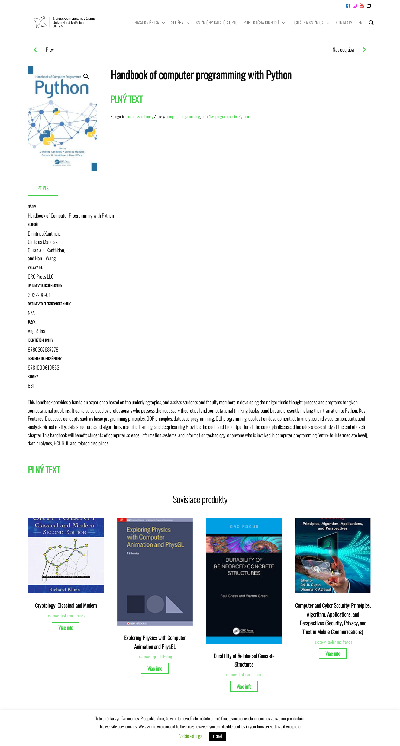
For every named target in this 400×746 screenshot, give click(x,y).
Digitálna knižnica (307, 22)
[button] (86, 76)
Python (244, 116)
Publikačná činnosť (261, 22)
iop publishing (162, 657)
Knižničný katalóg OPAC (216, 22)
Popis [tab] (43, 188)
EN (360, 22)
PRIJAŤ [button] (217, 736)
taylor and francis (73, 616)
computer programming (183, 116)
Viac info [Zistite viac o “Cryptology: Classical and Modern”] (65, 627)
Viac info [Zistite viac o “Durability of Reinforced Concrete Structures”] (244, 686)
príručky (208, 116)
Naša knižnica (146, 22)
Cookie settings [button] (190, 735)
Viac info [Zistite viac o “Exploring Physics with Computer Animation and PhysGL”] (154, 668)
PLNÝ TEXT (127, 99)
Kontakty (344, 22)
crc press (133, 116)
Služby (177, 22)
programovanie (226, 116)
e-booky (147, 116)
